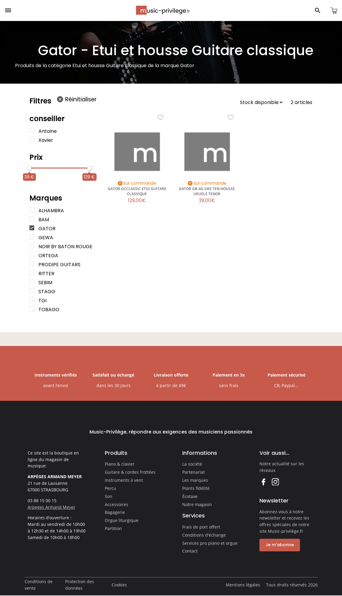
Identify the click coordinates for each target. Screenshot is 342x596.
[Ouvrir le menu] (8, 10)
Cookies (119, 585)
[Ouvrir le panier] (334, 10)
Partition (113, 528)
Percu (110, 488)
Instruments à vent (124, 480)
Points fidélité (196, 488)
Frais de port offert (201, 527)
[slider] (29, 168)
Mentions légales (243, 585)
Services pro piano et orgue (210, 543)
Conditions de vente (39, 585)
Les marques (195, 480)
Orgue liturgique (121, 520)
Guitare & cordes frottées (130, 472)
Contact (190, 551)
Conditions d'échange (204, 535)
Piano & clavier (120, 464)
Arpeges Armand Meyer (51, 507)
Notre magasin (197, 504)
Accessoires (116, 504)
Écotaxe (190, 496)
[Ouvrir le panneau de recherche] (318, 10)
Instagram (275, 481)
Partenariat (193, 472)
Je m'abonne (279, 545)
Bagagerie (115, 512)
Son (108, 496)
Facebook (263, 481)
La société (192, 464)
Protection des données (79, 585)
